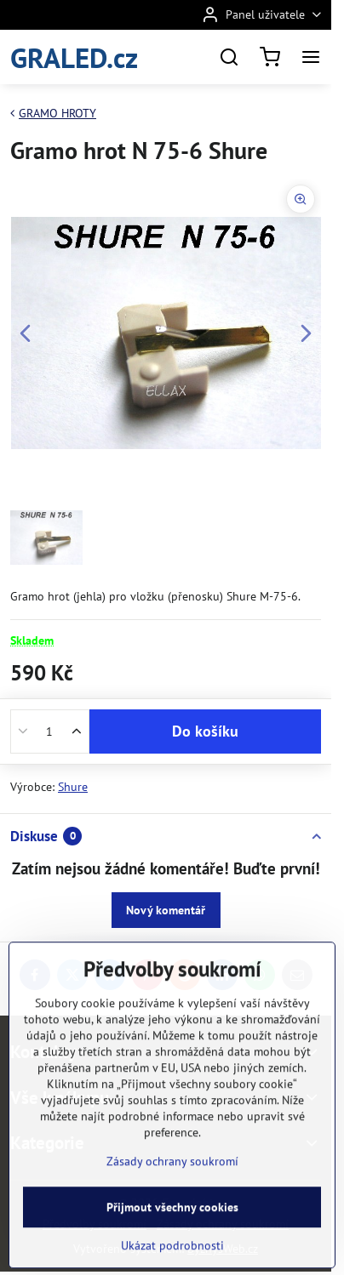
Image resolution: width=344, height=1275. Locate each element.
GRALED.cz (74, 57)
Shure (73, 786)
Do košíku (205, 731)
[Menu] (310, 57)
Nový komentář (165, 910)
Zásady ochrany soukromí (172, 1206)
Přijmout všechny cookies (172, 1252)
